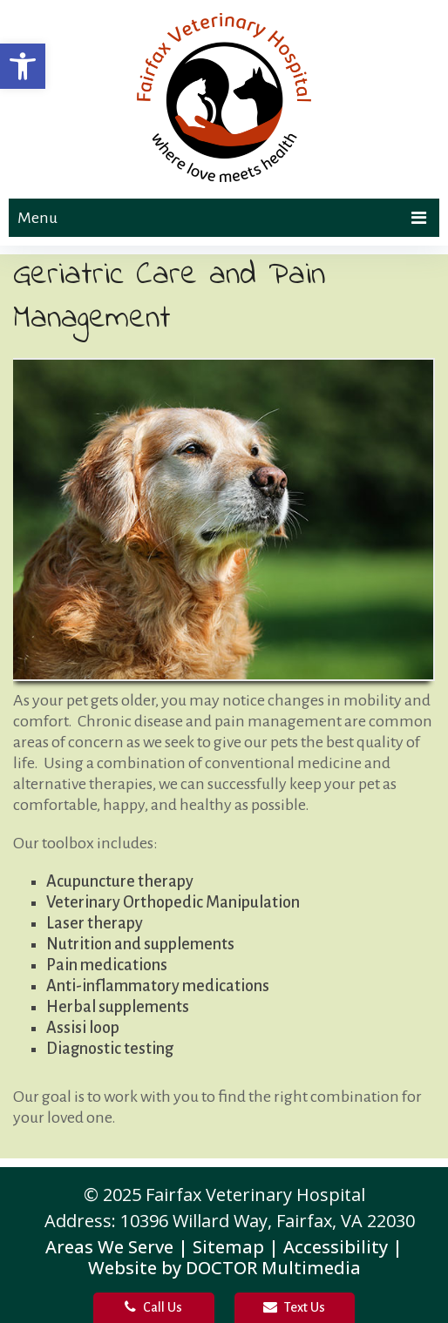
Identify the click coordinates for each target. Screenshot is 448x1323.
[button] (22, 66)
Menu (37, 217)
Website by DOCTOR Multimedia (224, 1267)
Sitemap (228, 1247)
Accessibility (335, 1247)
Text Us (294, 1306)
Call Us (153, 1306)
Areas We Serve (109, 1247)
